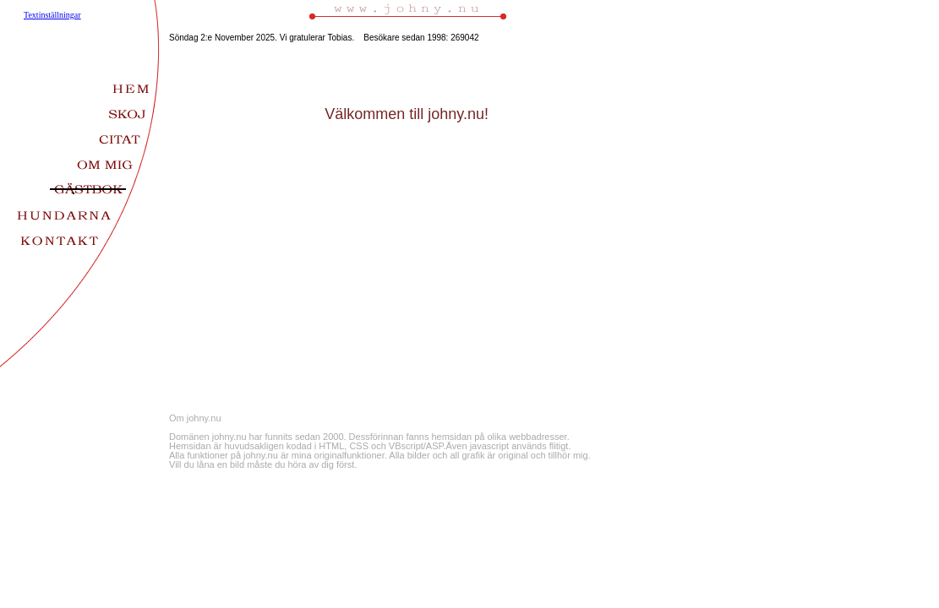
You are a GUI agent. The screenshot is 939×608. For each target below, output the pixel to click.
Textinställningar (52, 14)
